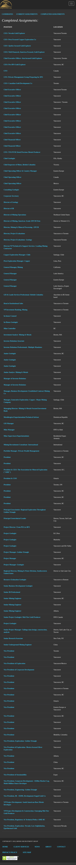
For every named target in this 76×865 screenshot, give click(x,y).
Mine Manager (9, 430)
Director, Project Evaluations (14, 233)
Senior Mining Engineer (12, 598)
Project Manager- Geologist (14, 565)
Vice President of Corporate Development (19, 670)
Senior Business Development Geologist (18, 586)
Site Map (27, 852)
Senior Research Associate (13, 638)
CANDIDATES (7, 14)
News (37, 847)
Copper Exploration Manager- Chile (17, 255)
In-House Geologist (11, 322)
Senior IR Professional (12, 592)
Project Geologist (10, 533)
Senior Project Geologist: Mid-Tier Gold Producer (22, 617)
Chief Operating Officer (12, 177)
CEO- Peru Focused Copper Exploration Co (20, 39)
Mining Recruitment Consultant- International (21, 445)
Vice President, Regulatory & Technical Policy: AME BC (24, 820)
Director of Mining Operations (15, 215)
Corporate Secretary (11, 196)
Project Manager (10, 558)
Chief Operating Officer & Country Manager (20, 171)
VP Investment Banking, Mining (15, 310)
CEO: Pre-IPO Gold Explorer (15, 65)
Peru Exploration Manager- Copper (17, 261)
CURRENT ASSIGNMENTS (27, 14)
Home (5, 847)
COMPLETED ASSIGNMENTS (53, 14)
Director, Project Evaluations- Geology (18, 240)
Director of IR (9, 208)
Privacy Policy (9, 852)
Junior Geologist (10, 353)
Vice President (9, 651)
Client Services (21, 847)
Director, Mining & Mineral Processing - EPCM (21, 227)
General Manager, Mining (13, 267)
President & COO (10, 478)
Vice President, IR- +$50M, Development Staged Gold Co (25, 796)
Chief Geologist (9, 158)
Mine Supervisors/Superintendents (16, 436)
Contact (61, 847)
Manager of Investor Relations (15, 378)
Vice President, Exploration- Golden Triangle (20, 741)
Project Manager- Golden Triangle (16, 552)
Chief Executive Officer (12, 90)
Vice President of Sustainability (15, 775)
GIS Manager (9, 423)
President (7, 457)
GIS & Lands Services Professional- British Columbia (23, 295)
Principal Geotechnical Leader (15, 518)
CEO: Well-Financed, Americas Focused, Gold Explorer (24, 52)
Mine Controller (10, 328)
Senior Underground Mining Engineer (18, 645)
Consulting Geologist (11, 190)
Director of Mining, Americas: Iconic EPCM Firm (22, 221)
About (48, 847)
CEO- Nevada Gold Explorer (14, 33)
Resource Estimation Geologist (15, 580)
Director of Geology (11, 202)
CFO (5, 71)
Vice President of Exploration (14, 663)
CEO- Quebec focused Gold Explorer (17, 46)
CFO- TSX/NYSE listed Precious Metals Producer (22, 152)
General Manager (10, 273)
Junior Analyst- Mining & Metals (16, 372)
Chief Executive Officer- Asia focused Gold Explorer (23, 58)
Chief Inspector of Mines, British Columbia (19, 165)
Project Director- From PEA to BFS (17, 527)
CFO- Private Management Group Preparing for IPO (23, 77)
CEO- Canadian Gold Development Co (18, 83)
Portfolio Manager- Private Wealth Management (21, 451)
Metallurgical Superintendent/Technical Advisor (21, 417)
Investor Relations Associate (14, 341)
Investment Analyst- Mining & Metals (17, 335)
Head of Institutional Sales (13, 303)
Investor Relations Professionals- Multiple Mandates (23, 347)
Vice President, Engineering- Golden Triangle (20, 790)
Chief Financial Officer (12, 140)
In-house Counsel (10, 316)
